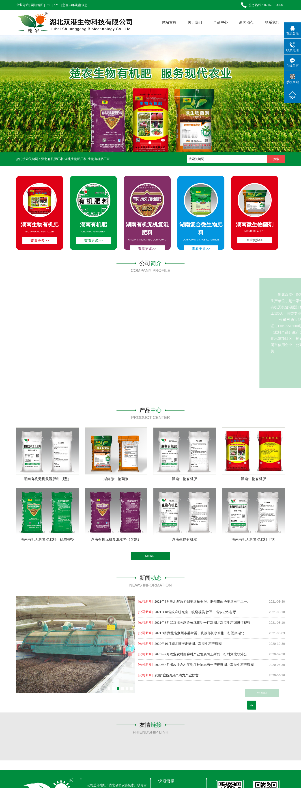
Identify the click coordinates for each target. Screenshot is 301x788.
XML (56, 5)
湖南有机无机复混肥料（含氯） (116, 539)
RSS (48, 5)
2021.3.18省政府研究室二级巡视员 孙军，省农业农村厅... (197, 612)
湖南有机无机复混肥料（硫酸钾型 (47, 539)
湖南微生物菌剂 (116, 479)
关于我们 (195, 22)
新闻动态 (246, 22)
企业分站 (22, 5)
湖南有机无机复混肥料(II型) (253, 539)
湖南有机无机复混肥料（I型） (47, 479)
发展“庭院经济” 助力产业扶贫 (177, 675)
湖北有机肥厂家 (52, 159)
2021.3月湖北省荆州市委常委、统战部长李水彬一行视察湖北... (201, 633)
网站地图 (37, 5)
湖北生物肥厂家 (75, 159)
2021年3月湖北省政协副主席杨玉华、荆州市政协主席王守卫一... (202, 601)
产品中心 (220, 22)
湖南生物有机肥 (184, 479)
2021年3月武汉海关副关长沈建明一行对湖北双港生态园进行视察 (202, 622)
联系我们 (272, 22)
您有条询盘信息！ (76, 5)
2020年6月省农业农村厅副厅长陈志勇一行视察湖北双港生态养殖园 (204, 665)
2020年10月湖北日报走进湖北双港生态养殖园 (188, 643)
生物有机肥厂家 (99, 159)
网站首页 (169, 22)
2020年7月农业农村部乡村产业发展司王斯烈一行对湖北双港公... (202, 654)
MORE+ (150, 556)
